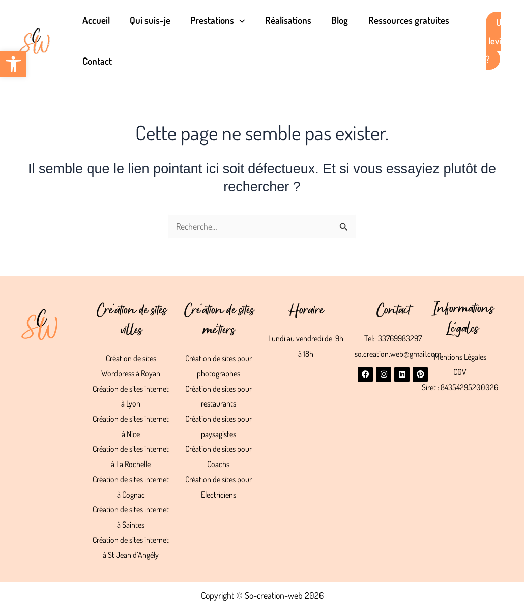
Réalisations (286, 20)
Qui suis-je (149, 20)
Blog (336, 20)
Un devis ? (493, 41)
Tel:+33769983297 (393, 338)
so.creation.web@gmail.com (398, 354)
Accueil (95, 20)
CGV (460, 372)
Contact (96, 60)
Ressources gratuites (404, 20)
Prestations (216, 20)
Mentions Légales (460, 357)
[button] (13, 64)
